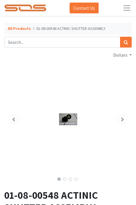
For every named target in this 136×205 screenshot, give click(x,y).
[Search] (126, 42)
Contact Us (84, 8)
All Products (19, 28)
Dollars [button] (120, 55)
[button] (13, 119)
